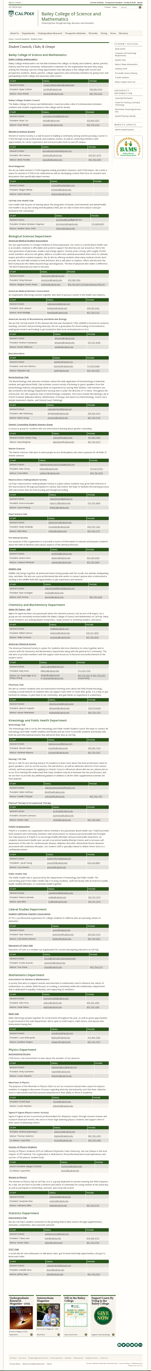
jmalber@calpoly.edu (57, 901)
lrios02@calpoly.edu (63, 1140)
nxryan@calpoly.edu (62, 1101)
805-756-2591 (99, 675)
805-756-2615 (94, 442)
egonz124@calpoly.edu (60, 503)
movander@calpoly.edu (59, 526)
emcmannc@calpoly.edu (67, 224)
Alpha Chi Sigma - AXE (20, 609)
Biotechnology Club (19, 377)
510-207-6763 (96, 468)
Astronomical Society (20, 1054)
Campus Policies (91, 1358)
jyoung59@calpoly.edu (57, 863)
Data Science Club (18, 1217)
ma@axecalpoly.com (59, 628)
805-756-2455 (94, 1136)
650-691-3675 (95, 155)
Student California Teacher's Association (29, 913)
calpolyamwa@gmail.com (58, 304)
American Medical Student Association (28, 240)
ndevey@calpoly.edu (49, 468)
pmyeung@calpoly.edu (58, 417)
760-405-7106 (94, 748)
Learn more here (70, 1335)
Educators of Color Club (21, 945)
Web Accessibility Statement (33, 1364)
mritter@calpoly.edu (58, 531)
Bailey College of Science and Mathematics (71, 16)
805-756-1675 (94, 1042)
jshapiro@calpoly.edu (61, 1042)
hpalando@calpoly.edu (59, 712)
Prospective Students (114, 2)
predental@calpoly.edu (61, 553)
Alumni (139, 2)
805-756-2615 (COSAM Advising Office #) (86, 284)
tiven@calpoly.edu (53, 1238)
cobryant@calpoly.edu (55, 796)
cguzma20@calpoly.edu (54, 963)
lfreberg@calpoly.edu (59, 507)
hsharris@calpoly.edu (65, 228)
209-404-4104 (94, 413)
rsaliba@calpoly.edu (57, 897)
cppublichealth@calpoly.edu (60, 893)
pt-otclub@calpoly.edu (63, 811)
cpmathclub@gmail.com (62, 1033)
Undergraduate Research (50, 33)
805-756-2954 (96, 473)
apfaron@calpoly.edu (60, 558)
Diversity (93, 33)
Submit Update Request (124, 129)
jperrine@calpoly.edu (54, 597)
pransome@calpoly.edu (63, 934)
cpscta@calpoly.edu (61, 930)
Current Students (97, 2)
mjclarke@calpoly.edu (58, 748)
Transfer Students (122, 77)
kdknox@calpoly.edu (50, 671)
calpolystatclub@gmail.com (59, 1265)
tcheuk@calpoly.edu (53, 967)
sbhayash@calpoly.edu (59, 708)
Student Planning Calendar (125, 116)
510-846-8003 (97, 224)
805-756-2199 (93, 1205)
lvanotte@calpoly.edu (63, 366)
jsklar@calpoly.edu (55, 1274)
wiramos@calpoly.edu (60, 633)
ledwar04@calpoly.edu (62, 1076)
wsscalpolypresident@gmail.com (57, 151)
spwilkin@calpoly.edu (64, 347)
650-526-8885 (93, 863)
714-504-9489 (93, 366)
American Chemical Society (22, 644)
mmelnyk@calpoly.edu (61, 189)
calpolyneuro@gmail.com (61, 499)
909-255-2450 (93, 1002)
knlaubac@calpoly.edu (57, 308)
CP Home (13, 1358)
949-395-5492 (93, 308)
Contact (107, 7)
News (113, 33)
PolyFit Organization (19, 826)
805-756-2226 (96, 93)
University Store (56, 1358)
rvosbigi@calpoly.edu (54, 592)
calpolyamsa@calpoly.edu (52, 275)
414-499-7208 (94, 1037)
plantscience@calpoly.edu (60, 522)
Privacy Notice (15, 1364)
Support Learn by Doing (100, 1335)
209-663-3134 (94, 934)
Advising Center (121, 69)
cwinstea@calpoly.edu (61, 562)
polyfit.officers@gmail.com (59, 858)
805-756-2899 (93, 562)
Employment (78, 1358)
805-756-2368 (96, 597)
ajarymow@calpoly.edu (64, 1131)
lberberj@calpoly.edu (62, 938)
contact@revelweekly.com (63, 185)
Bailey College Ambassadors (126, 64)
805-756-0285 (94, 820)
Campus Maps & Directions (38, 1358)
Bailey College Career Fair (125, 82)
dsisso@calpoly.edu (55, 1270)
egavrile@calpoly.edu (61, 1071)
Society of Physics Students (23, 1147)
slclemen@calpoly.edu (61, 194)
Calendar (68, 1358)
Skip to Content (15, 2)
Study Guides (120, 49)
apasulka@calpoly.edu (52, 159)
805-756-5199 (94, 417)
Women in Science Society (22, 131)
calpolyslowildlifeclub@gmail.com (60, 588)
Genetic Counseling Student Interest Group (31, 424)
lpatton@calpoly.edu (53, 1007)
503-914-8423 (94, 708)
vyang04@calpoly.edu (62, 437)
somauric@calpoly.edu (58, 752)
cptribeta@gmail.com (63, 362)
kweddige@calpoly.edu (57, 312)
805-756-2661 (84, 675)
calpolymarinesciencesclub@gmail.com (57, 464)
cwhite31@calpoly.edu (50, 473)
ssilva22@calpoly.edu (58, 1201)
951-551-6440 (94, 342)
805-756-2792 (93, 1242)
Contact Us (104, 1358)
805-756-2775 (93, 531)
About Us (14, 33)
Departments (28, 33)
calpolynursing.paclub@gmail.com (60, 787)
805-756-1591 (94, 712)
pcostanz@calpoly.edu (60, 637)
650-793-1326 (93, 526)
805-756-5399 (95, 159)
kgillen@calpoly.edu (58, 1205)
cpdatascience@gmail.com (57, 1234)
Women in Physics (18, 1177)
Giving (104, 33)
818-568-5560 (74, 280)
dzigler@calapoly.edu (50, 675)
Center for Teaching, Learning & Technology (127, 103)
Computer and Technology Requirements (125, 54)
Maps (115, 7)
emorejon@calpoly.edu (51, 280)
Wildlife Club (15, 569)
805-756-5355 (93, 370)
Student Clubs (120, 60)
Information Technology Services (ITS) (128, 110)
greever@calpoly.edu (56, 867)
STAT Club (14, 1249)
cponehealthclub (63, 219)
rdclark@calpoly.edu (62, 820)
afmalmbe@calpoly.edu (58, 413)
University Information (124, 98)
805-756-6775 (96, 967)
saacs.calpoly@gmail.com (52, 666)
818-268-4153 (93, 1238)
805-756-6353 (94, 1274)
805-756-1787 (96, 796)
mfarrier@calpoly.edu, (51, 284)
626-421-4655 (92, 633)
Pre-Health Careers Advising (126, 73)
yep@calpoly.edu (61, 370)
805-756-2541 (94, 752)
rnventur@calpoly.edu (52, 155)
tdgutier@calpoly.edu (63, 1136)
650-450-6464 (93, 558)
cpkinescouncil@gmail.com (60, 744)
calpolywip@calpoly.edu (60, 1196)
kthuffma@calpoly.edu (55, 792)
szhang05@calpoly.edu (53, 678)
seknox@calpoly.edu (53, 1002)
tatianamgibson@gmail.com (64, 1067)
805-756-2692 (92, 637)
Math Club (14, 1013)
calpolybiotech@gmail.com (60, 409)
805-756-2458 (94, 1140)
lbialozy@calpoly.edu (60, 1037)
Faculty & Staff (130, 2)
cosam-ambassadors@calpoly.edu (58, 85)
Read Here (14, 1335)
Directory (123, 33)
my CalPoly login (15, 7)
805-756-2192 (93, 312)
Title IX (49, 1364)
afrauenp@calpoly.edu (64, 338)
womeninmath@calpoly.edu (56, 998)
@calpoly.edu (52, 89)
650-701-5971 (94, 897)
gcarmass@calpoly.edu (63, 815)
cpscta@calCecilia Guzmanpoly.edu (60, 958)
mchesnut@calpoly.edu (71, 1166)
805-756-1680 (93, 1007)
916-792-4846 (94, 503)
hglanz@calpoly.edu (53, 1242)
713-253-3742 (84, 671)
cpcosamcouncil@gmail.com (55, 116)
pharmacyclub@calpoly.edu (61, 704)
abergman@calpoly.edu (63, 442)
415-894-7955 (94, 437)
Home (11, 39)
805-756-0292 (94, 938)
